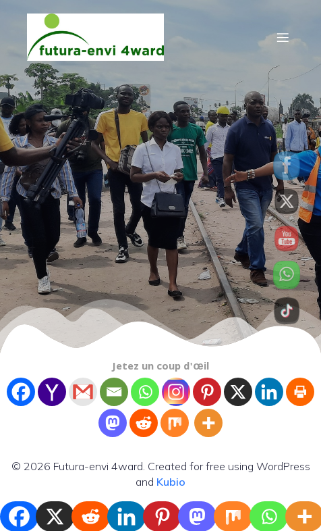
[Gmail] (83, 392)
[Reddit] (143, 423)
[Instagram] (176, 392)
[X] (238, 392)
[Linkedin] (269, 392)
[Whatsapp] (145, 392)
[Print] (300, 392)
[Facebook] (21, 392)
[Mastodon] (112, 423)
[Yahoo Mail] (52, 392)
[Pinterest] (207, 392)
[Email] (114, 392)
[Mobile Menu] (282, 37)
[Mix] (174, 423)
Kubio (170, 481)
